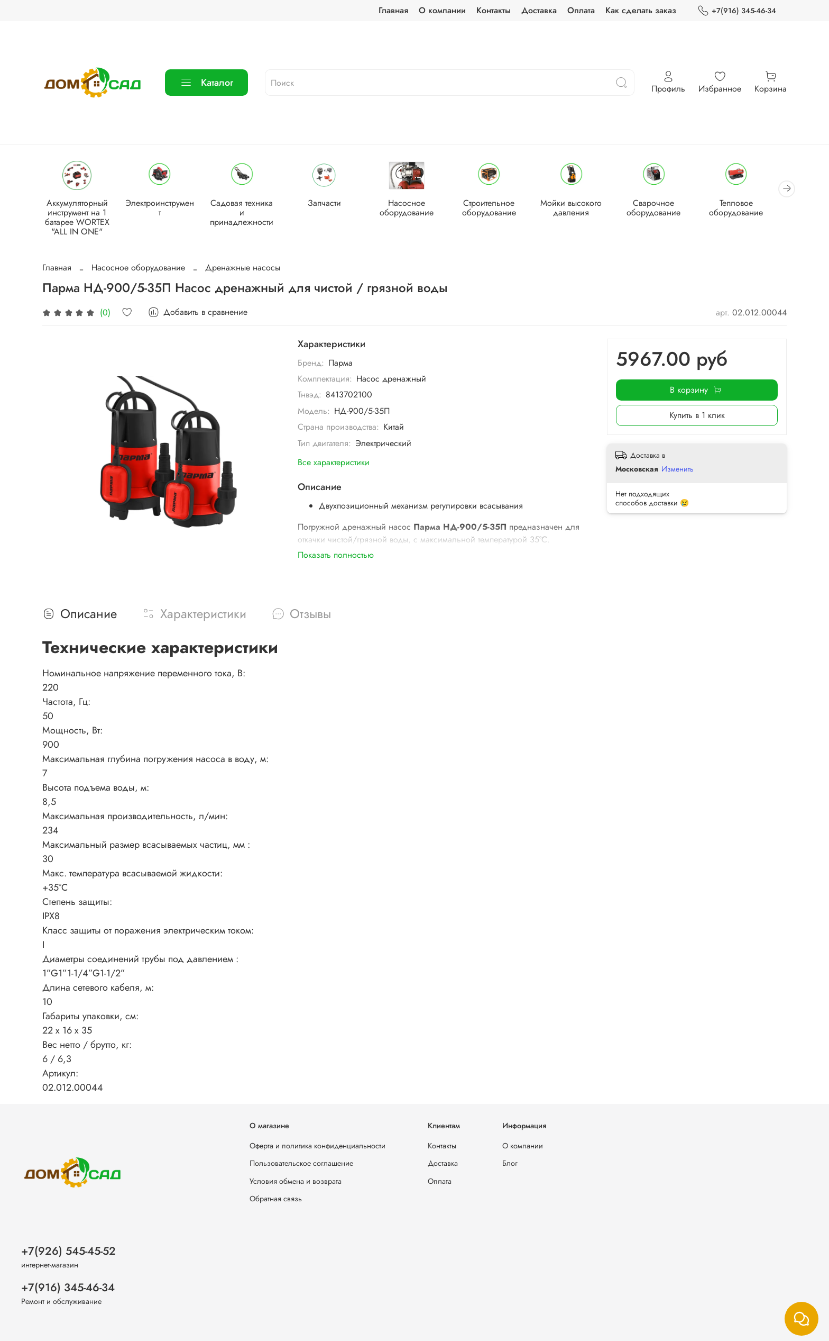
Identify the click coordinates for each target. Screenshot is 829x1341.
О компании (442, 10)
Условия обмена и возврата (296, 1181)
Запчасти (330, 204)
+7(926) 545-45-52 (68, 1251)
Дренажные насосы (242, 268)
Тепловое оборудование (751, 209)
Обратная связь (276, 1199)
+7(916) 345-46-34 (736, 10)
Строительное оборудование (499, 209)
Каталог (206, 82)
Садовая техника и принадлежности (246, 209)
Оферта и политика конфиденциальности (317, 1145)
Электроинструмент (162, 204)
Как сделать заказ (640, 10)
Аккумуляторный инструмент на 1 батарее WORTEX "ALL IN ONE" (78, 218)
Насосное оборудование (414, 209)
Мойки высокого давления (582, 209)
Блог (510, 1163)
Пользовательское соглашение (301, 1163)
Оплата (581, 10)
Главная (393, 10)
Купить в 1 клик (697, 416)
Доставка (539, 10)
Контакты (493, 10)
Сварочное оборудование (667, 209)
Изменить (677, 469)
